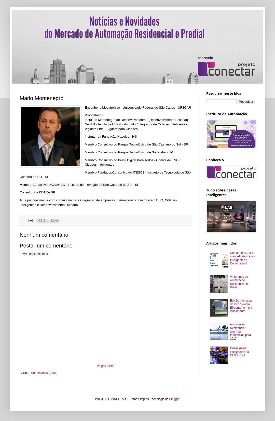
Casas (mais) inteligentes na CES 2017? (239, 352)
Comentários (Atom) (44, 373)
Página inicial (105, 366)
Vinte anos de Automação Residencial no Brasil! (239, 282)
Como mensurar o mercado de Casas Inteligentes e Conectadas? (242, 258)
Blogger (174, 399)
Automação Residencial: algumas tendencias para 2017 (240, 331)
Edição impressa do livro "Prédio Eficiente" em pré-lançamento (241, 306)
